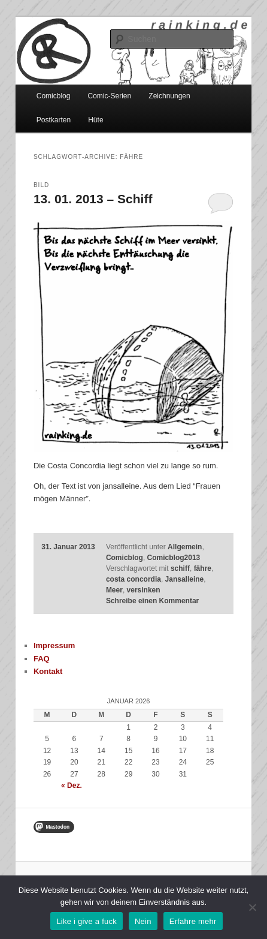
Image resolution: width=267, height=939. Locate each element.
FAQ (42, 658)
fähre (202, 568)
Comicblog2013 (174, 557)
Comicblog (54, 96)
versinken (143, 590)
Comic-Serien (110, 96)
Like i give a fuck (86, 921)
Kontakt (48, 671)
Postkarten (54, 120)
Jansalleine (184, 579)
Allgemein (185, 547)
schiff (180, 568)
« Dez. (71, 785)
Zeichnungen (169, 96)
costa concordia (133, 579)
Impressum (54, 645)
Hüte (95, 120)
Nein (143, 921)
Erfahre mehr (193, 921)
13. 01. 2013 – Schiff (93, 199)
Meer (114, 590)
